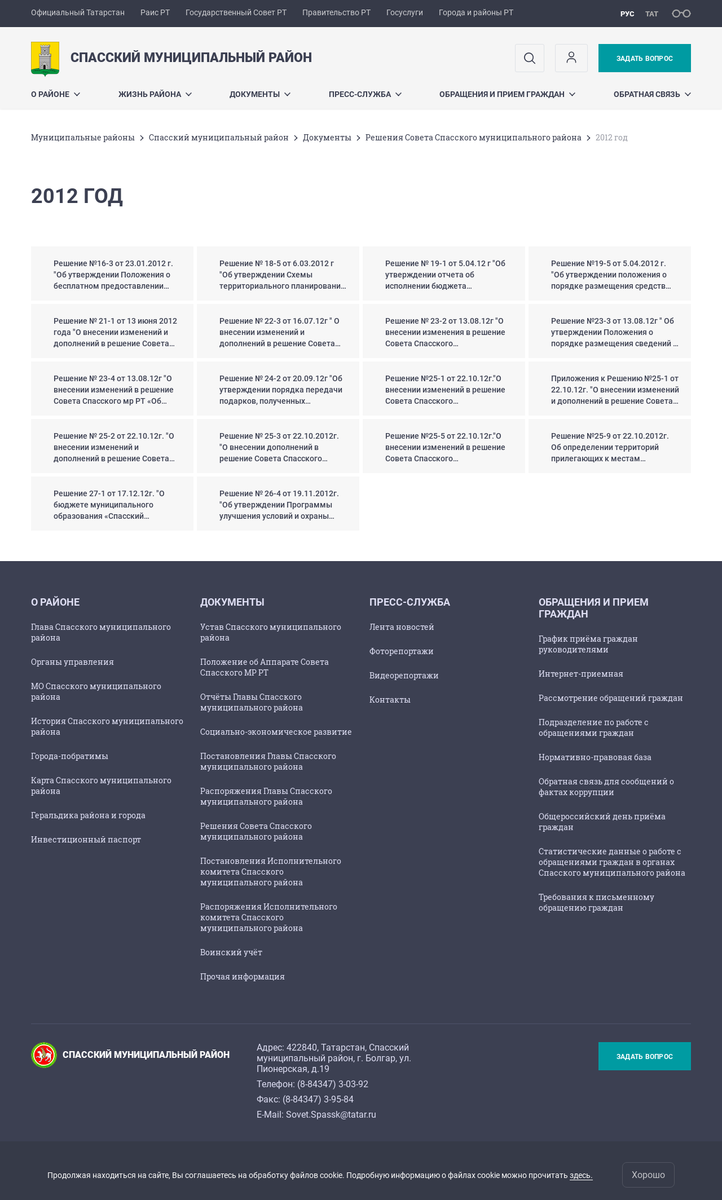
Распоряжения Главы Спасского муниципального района (266, 796)
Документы (260, 94)
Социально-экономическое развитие (276, 731)
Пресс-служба (365, 94)
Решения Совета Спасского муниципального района (474, 137)
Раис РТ (155, 12)
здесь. (581, 1175)
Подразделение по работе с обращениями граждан (594, 727)
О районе (55, 94)
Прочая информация (242, 976)
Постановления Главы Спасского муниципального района (268, 761)
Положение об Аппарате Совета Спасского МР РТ (264, 667)
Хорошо (648, 1175)
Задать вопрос (645, 59)
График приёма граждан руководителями (588, 644)
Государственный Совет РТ (236, 12)
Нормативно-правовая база (595, 757)
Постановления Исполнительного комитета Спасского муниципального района (270, 871)
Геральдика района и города (88, 815)
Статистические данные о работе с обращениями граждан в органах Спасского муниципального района (612, 862)
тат (651, 14)
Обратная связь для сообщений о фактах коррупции (606, 786)
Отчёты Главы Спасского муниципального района (251, 702)
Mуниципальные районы (83, 137)
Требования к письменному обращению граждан (596, 902)
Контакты (390, 699)
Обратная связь (652, 94)
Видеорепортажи (404, 675)
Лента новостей (401, 626)
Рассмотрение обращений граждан (611, 697)
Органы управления (72, 661)
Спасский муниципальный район (219, 137)
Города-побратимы (69, 756)
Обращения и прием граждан (507, 94)
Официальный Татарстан (78, 12)
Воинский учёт (231, 952)
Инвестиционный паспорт (86, 839)
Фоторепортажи (401, 651)
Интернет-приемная (581, 673)
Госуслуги (404, 12)
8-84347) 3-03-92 (334, 1084)
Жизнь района (155, 94)
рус (627, 14)
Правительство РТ (336, 12)
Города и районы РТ (476, 12)
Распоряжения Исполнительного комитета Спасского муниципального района (268, 917)
